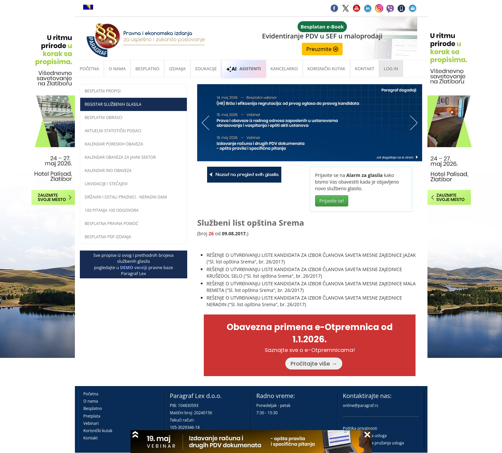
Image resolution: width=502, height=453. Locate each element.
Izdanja (177, 69)
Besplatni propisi (103, 91)
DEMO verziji (133, 267)
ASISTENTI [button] (243, 69)
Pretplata (92, 416)
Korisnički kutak (98, 430)
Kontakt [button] (364, 69)
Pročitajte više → (314, 364)
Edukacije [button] (206, 69)
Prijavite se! (331, 201)
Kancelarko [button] (284, 69)
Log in (391, 69)
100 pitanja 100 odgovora (112, 210)
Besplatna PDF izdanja (108, 237)
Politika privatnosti (360, 428)
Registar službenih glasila (113, 104)
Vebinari (91, 423)
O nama (117, 69)
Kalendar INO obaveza (108, 170)
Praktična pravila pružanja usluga (373, 443)
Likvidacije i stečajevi (106, 184)
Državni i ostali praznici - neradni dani (126, 197)
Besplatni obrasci (104, 117)
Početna (89, 69)
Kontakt (91, 438)
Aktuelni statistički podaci (113, 131)
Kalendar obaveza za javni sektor (120, 157)
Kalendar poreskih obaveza (114, 144)
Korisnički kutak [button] (326, 69)
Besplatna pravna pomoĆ (112, 223)
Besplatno (147, 69)
